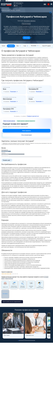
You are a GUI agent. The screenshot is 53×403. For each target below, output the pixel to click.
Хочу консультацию (26, 135)
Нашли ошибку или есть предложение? (12, 301)
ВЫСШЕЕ (3, 0)
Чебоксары (26, 37)
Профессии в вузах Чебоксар (8, 10)
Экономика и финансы (29, 20)
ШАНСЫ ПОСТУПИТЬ (47, 0)
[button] (18, 340)
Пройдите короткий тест (33, 116)
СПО (7, 0)
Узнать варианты (26, 130)
